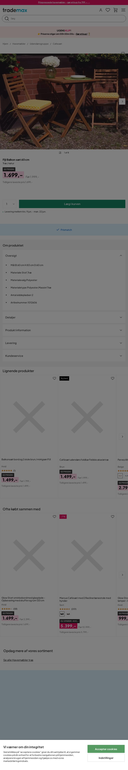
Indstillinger (106, 757)
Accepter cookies (106, 749)
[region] (64, 755)
